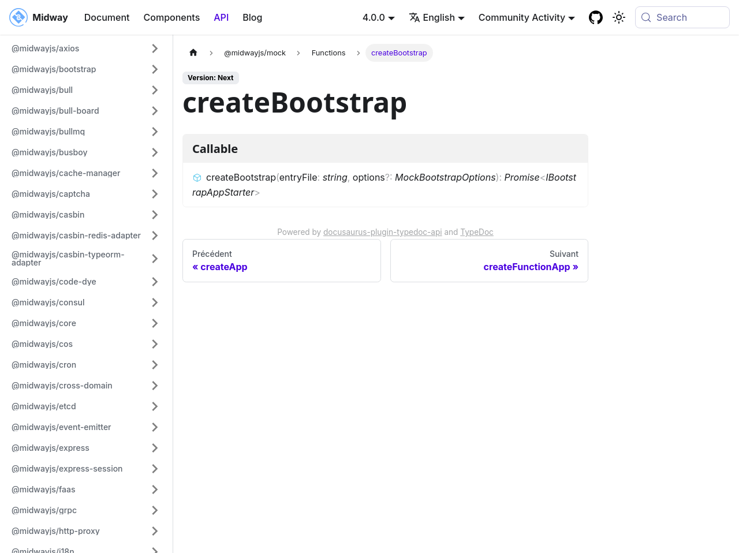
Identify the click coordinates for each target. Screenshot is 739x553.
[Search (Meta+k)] (682, 17)
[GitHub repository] (596, 17)
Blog (252, 17)
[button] (86, 48)
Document (107, 17)
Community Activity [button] (522, 17)
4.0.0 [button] (374, 17)
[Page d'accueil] (193, 53)
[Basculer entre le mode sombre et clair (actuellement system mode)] (619, 17)
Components (172, 17)
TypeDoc (477, 232)
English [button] (432, 17)
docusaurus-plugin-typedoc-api (382, 232)
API (221, 17)
